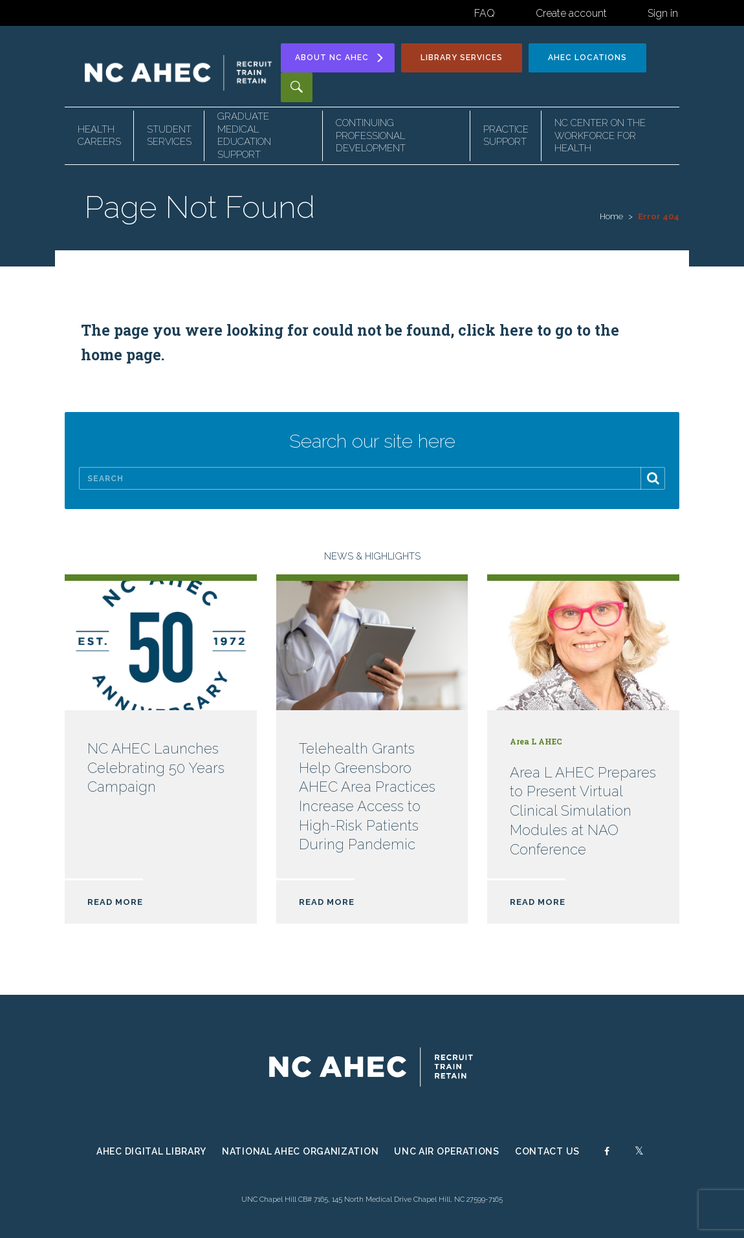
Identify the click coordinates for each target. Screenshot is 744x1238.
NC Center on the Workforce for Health (600, 135)
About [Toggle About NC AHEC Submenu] (340, 58)
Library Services (462, 57)
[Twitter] (639, 1154)
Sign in (663, 13)
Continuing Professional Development (371, 135)
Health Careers (99, 136)
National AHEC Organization (300, 1151)
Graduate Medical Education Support (244, 135)
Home (611, 216)
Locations (587, 57)
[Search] (372, 478)
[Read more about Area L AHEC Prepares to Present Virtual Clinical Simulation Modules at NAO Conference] (583, 758)
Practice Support (506, 136)
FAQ (484, 13)
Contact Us (547, 1151)
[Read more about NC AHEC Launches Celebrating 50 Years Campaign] (161, 758)
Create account (571, 13)
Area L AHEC (536, 741)
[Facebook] (607, 1154)
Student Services (169, 136)
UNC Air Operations (446, 1151)
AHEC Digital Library (151, 1151)
